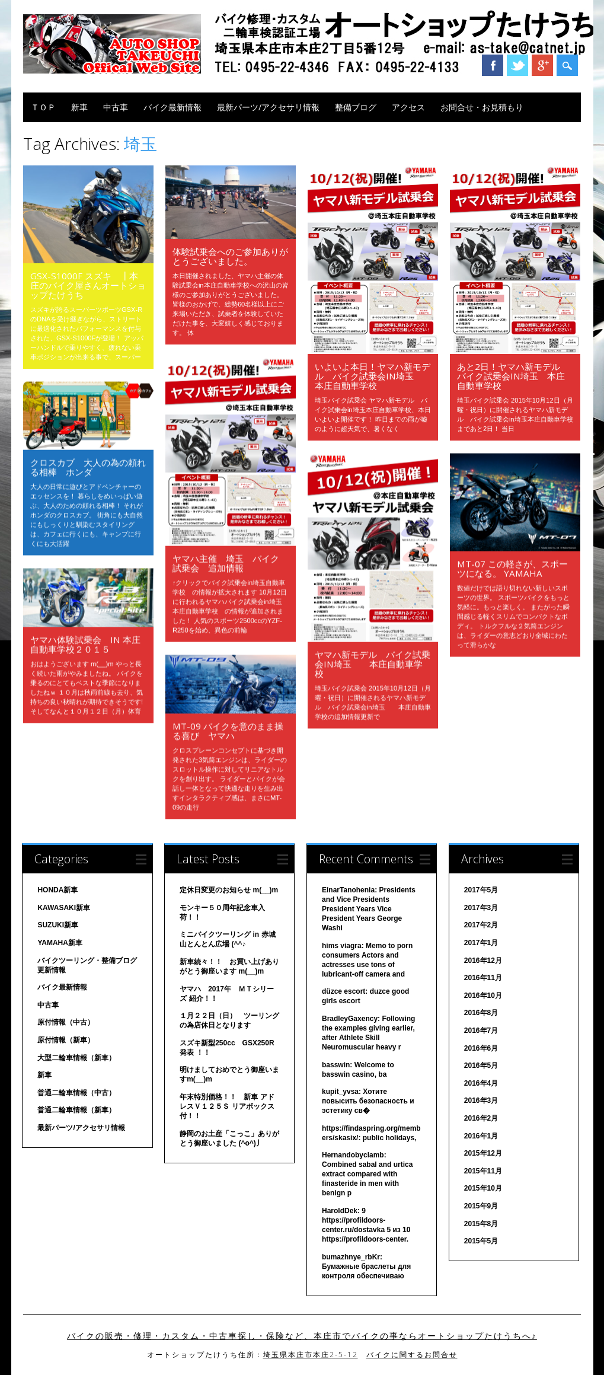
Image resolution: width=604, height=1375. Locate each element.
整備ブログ (355, 107)
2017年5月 (481, 890)
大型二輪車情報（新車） (76, 1058)
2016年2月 (481, 1118)
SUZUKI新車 (57, 925)
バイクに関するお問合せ (412, 1355)
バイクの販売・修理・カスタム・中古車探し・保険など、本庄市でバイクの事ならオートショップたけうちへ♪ (302, 1336)
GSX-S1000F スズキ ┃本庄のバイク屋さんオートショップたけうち (88, 285)
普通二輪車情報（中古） (76, 1093)
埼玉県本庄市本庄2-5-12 (310, 1355)
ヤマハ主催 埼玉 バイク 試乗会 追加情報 (230, 562)
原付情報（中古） (65, 1022)
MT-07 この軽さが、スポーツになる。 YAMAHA (512, 568)
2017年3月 (481, 908)
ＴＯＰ (43, 107)
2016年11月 (483, 978)
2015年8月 (481, 1224)
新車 (79, 107)
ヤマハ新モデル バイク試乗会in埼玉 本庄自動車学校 (372, 663)
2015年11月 (483, 1171)
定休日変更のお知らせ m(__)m (229, 890)
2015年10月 (483, 1188)
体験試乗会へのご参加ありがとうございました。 (230, 256)
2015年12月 (483, 1153)
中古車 (115, 107)
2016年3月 (481, 1100)
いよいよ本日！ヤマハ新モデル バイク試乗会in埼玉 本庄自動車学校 (372, 376)
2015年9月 (481, 1206)
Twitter (517, 65)
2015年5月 (481, 1241)
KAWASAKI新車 (63, 908)
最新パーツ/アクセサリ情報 (268, 107)
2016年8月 (481, 1013)
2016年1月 (481, 1136)
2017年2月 (481, 925)
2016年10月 (483, 995)
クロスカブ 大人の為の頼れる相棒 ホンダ (88, 466)
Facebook (492, 65)
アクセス (408, 107)
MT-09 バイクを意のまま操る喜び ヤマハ (227, 730)
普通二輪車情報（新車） (76, 1110)
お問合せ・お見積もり (481, 107)
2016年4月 (481, 1083)
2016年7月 (481, 1030)
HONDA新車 (57, 890)
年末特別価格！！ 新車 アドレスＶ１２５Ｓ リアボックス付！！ (227, 1106)
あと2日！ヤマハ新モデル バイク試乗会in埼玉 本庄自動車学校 (513, 376)
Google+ (542, 65)
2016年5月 (481, 1065)
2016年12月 (483, 960)
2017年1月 (481, 943)
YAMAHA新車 (59, 943)
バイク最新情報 (172, 107)
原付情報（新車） (65, 1040)
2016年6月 (481, 1048)
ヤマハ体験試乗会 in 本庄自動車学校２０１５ (85, 644)
